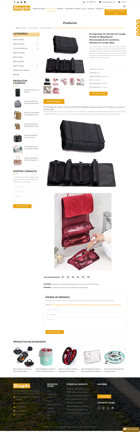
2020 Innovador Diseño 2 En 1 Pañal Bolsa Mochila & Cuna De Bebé (31, 149)
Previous (122, 343)
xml (48, 419)
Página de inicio (39, 9)
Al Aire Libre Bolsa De (20, 49)
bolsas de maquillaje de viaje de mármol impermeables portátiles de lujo (91, 371)
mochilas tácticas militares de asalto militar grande (31, 115)
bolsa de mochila (18, 45)
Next (125, 343)
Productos (51, 9)
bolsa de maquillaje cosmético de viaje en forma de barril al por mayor (45, 371)
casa (48, 392)
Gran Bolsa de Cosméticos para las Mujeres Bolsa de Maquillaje (70, 288)
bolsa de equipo (33, 29)
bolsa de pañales (18, 40)
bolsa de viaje (18, 58)
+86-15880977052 (91, 2)
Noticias (91, 9)
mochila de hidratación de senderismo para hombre (79, 407)
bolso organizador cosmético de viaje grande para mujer (22, 371)
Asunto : (83, 305)
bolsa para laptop (19, 54)
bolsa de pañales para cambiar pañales (77, 393)
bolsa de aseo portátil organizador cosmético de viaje (114, 371)
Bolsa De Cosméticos (46, 29)
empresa (60, 9)
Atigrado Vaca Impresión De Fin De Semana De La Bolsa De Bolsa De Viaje (31, 160)
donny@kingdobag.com (108, 2)
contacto (100, 9)
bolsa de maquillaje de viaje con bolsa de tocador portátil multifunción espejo (30, 138)
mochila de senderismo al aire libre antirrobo (79, 414)
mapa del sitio (51, 412)
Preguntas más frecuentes (54, 405)
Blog (84, 9)
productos (50, 398)
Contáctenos (98, 95)
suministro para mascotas (21, 71)
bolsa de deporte (18, 62)
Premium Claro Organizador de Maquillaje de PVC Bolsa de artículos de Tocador (75, 285)
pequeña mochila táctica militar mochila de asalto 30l (31, 126)
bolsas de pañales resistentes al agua (77, 410)
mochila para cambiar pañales (75, 403)
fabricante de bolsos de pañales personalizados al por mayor (31, 104)
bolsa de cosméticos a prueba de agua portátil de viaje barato (68, 371)
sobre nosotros (51, 395)
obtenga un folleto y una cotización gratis (115, 12)
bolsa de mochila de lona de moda (31, 92)
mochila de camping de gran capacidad (78, 390)
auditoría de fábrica (73, 9)
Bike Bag (16, 75)
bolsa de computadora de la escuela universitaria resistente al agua (79, 396)
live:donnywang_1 (22, 415)
